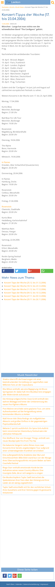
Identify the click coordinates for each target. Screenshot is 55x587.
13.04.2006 (5, 24)
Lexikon (13, 2)
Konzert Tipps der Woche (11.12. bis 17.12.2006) (25, 289)
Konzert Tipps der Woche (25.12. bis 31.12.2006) (25, 282)
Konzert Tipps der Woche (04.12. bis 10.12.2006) (25, 292)
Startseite (5, 7)
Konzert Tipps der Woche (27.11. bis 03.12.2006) (25, 296)
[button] (8, 271)
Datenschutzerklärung (31, 584)
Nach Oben (10, 584)
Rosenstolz (6, 206)
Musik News (19, 7)
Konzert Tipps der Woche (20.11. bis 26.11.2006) (25, 299)
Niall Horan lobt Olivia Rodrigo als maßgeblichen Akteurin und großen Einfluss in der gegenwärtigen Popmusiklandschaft (25, 421)
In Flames (6, 162)
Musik (12, 7)
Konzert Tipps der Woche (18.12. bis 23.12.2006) (25, 286)
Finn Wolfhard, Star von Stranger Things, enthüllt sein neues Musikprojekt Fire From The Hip (26, 439)
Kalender (19, 584)
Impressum (44, 584)
